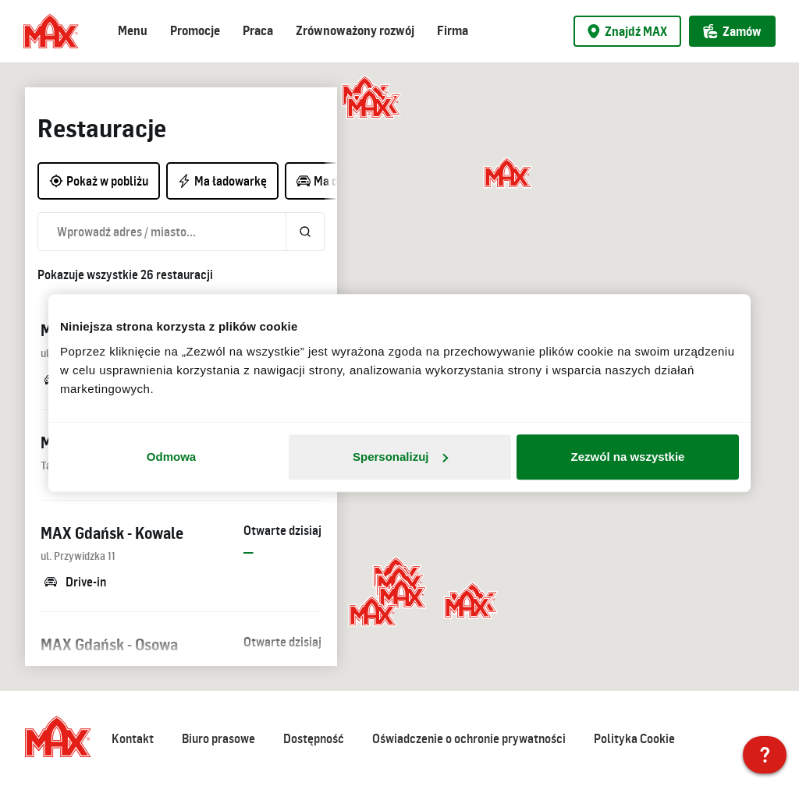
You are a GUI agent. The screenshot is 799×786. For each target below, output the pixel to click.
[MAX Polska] (765, 755)
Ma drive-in (334, 181)
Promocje (195, 30)
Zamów (732, 31)
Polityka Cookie (634, 738)
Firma (452, 30)
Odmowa (171, 456)
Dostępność (313, 738)
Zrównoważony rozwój (355, 30)
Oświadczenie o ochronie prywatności (469, 738)
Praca (258, 30)
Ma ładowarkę (222, 181)
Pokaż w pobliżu (98, 181)
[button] (371, 105)
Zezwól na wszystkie (628, 456)
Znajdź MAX (627, 31)
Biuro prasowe (218, 738)
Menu (132, 30)
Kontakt (133, 738)
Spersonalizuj (400, 456)
